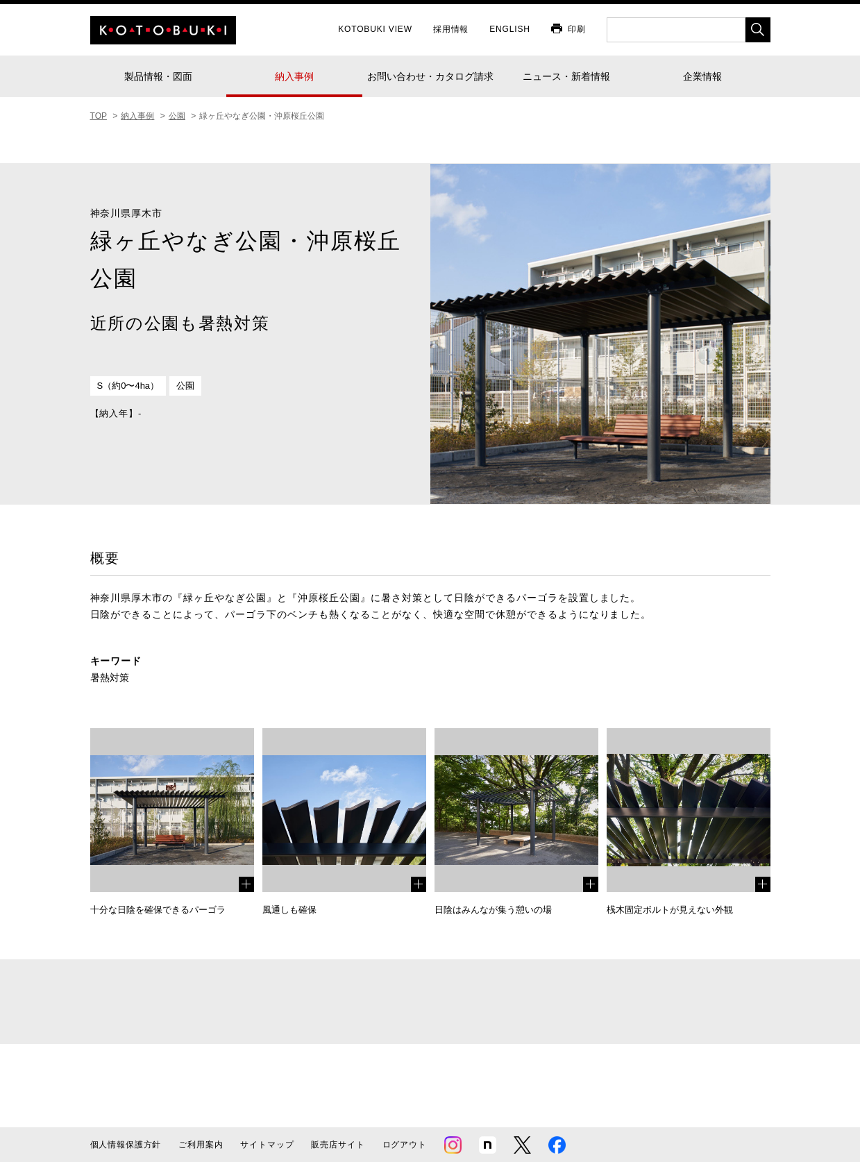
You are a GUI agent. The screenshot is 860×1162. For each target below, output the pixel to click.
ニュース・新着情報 (566, 76)
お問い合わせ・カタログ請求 (430, 76)
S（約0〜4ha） (128, 385)
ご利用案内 (200, 1145)
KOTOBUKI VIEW (375, 29)
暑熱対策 (109, 677)
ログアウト (404, 1145)
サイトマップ (267, 1145)
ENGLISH (509, 29)
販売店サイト (337, 1145)
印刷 (577, 29)
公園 (185, 385)
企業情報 (702, 76)
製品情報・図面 (158, 76)
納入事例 (294, 76)
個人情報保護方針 (126, 1145)
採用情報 (451, 29)
